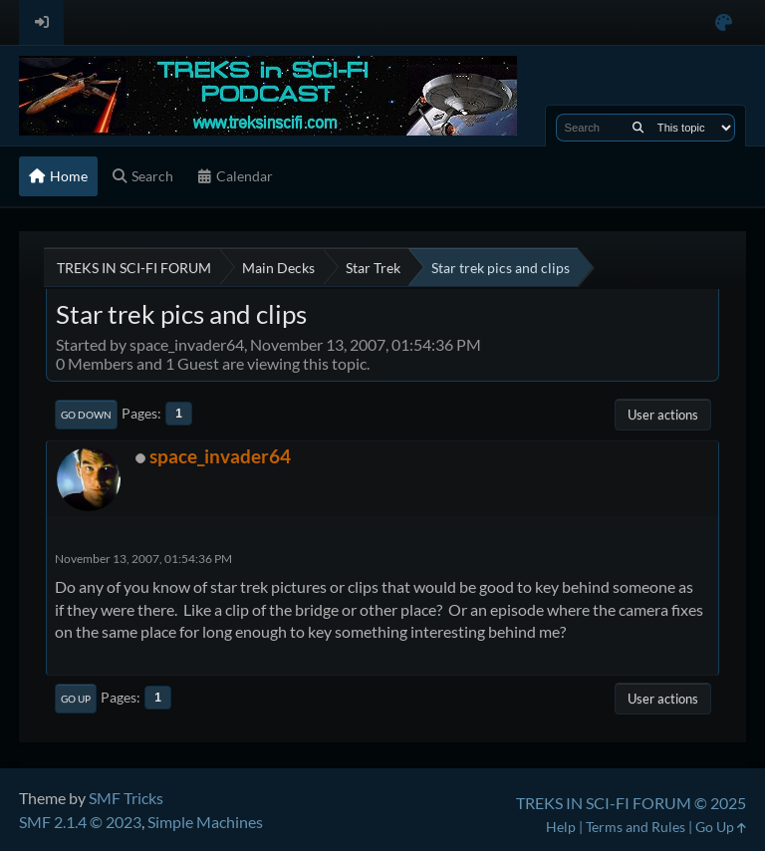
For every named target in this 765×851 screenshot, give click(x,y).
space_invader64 (220, 455)
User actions (663, 415)
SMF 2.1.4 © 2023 (80, 821)
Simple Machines (205, 821)
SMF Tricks (126, 797)
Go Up (76, 699)
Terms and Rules (635, 826)
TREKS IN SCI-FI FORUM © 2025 (631, 802)
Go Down (86, 415)
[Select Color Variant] (723, 22)
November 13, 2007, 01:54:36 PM (143, 558)
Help (561, 826)
